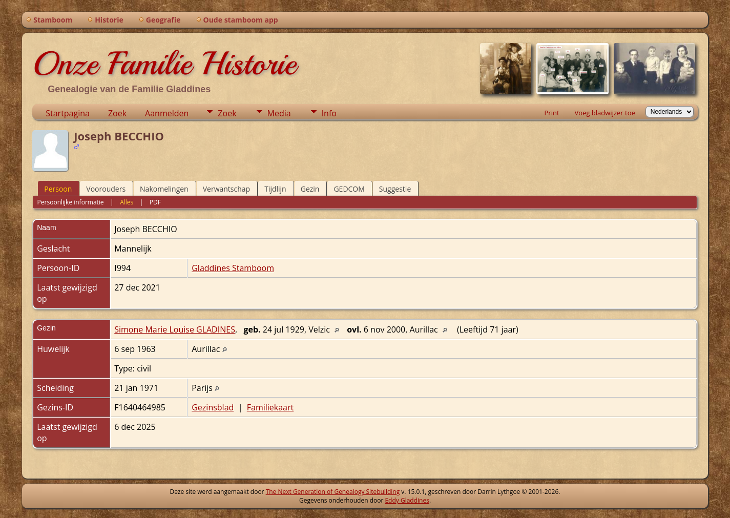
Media (279, 113)
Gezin (310, 189)
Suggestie (395, 189)
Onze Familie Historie (164, 63)
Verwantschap (226, 189)
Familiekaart (270, 407)
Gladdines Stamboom (233, 268)
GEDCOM (348, 189)
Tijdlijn (275, 189)
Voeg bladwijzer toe (605, 112)
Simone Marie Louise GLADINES (174, 329)
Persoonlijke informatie (70, 202)
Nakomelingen (164, 189)
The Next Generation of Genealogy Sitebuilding (333, 491)
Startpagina (68, 113)
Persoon (58, 189)
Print (552, 112)
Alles (126, 202)
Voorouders (106, 189)
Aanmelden (167, 113)
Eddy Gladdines (407, 500)
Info (329, 113)
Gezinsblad (213, 407)
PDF (155, 202)
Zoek (117, 113)
